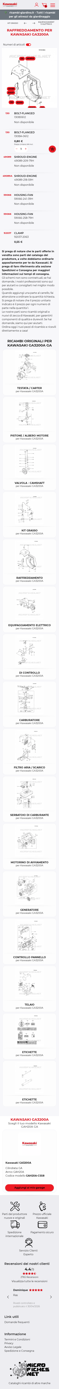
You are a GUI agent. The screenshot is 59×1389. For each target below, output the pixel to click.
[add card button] (52, 149)
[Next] (33, 23)
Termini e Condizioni (17, 1339)
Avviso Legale (12, 1347)
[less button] (16, 149)
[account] (37, 4)
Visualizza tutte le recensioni (29, 1281)
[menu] (52, 4)
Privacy (8, 1343)
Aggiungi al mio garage (29, 1187)
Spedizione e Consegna (19, 1350)
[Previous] (25, 23)
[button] (29, 1144)
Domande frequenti (17, 1322)
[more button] (25, 149)
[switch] (28, 44)
